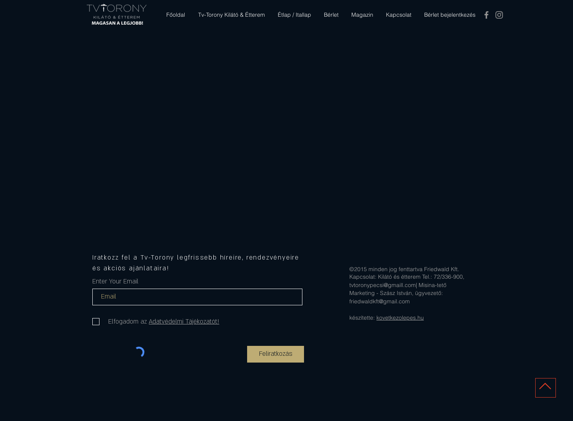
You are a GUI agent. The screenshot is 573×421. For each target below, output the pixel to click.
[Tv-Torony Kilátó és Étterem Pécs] (486, 15)
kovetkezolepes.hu (400, 317)
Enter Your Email (115, 281)
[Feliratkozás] (275, 354)
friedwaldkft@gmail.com (379, 301)
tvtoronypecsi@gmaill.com (382, 285)
